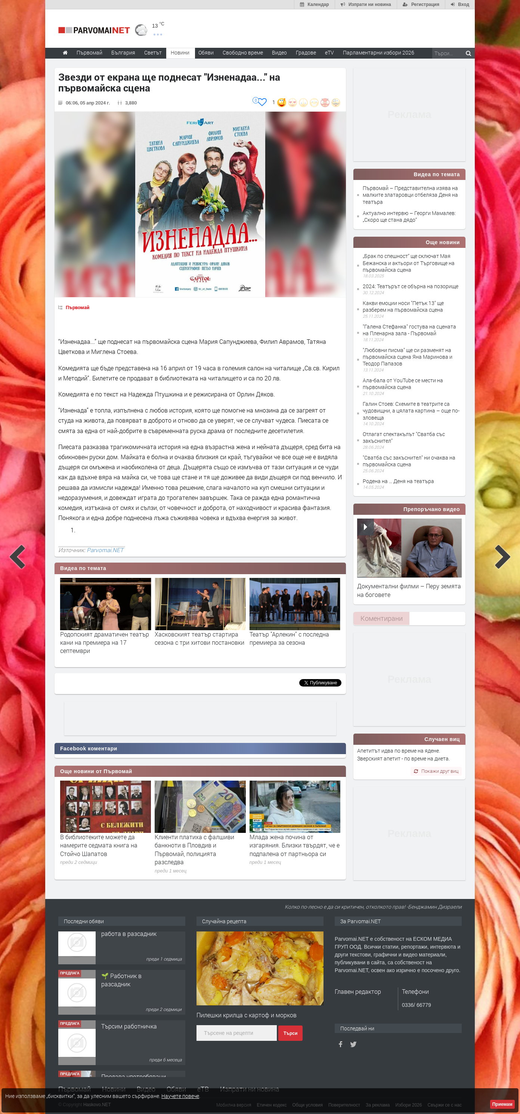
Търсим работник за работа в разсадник (129, 941)
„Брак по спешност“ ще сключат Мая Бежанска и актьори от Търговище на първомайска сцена (409, 262)
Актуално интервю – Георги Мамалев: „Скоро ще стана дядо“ (409, 216)
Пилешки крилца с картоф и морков (246, 1015)
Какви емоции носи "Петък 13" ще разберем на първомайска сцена (403, 306)
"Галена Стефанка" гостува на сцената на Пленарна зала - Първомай (409, 330)
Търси (290, 1033)
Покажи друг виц (436, 771)
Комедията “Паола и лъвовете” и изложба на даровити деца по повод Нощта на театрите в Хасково (104, 646)
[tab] (381, 618)
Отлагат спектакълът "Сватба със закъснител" (404, 437)
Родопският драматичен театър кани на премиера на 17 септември (199, 642)
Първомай (77, 307)
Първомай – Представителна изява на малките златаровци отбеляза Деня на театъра (410, 194)
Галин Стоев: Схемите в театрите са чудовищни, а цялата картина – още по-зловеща (411, 410)
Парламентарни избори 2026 (378, 52)
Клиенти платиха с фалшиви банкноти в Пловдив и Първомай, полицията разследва (194, 849)
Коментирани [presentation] (381, 618)
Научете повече (180, 1095)
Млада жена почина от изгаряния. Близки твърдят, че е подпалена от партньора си (295, 845)
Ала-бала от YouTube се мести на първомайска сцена (403, 383)
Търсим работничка (129, 1038)
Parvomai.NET (105, 550)
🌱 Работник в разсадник (121, 992)
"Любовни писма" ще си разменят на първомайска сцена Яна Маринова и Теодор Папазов (407, 356)
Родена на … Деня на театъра (398, 481)
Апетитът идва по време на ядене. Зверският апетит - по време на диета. (403, 754)
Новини (180, 52)
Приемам (502, 1104)
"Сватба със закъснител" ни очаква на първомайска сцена (409, 461)
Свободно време (243, 52)
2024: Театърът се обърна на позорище (410, 286)
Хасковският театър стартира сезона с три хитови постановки (294, 638)
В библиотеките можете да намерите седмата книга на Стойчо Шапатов (98, 845)
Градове (306, 52)
